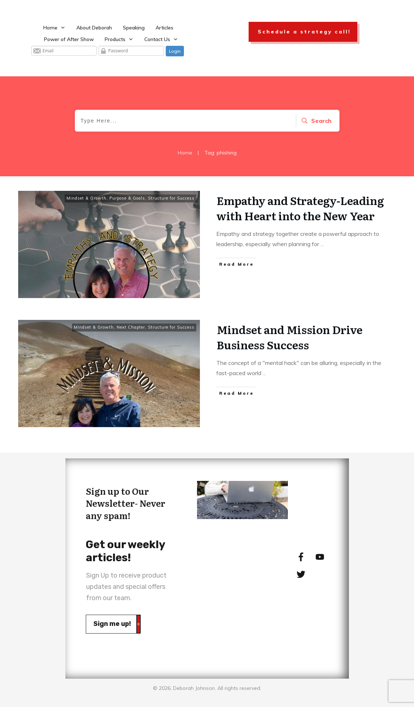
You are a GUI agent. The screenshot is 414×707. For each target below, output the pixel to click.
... (322, 244)
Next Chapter (131, 327)
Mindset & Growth (86, 198)
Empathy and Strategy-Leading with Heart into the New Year (300, 208)
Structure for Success (171, 198)
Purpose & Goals (127, 198)
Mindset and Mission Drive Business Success (289, 337)
